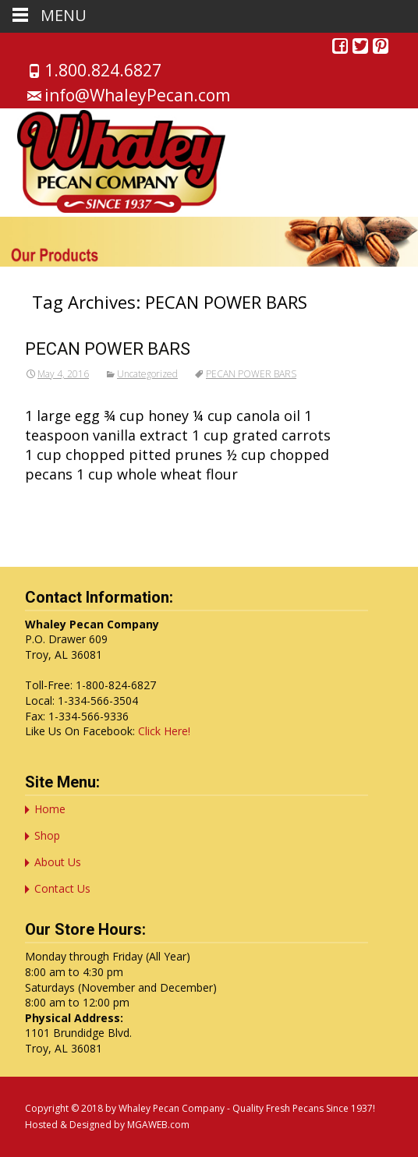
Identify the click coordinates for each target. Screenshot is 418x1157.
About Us (57, 861)
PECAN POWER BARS (107, 349)
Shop (47, 835)
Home (50, 808)
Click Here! (164, 731)
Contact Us (62, 888)
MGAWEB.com (158, 1124)
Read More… (69, 503)
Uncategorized (147, 373)
